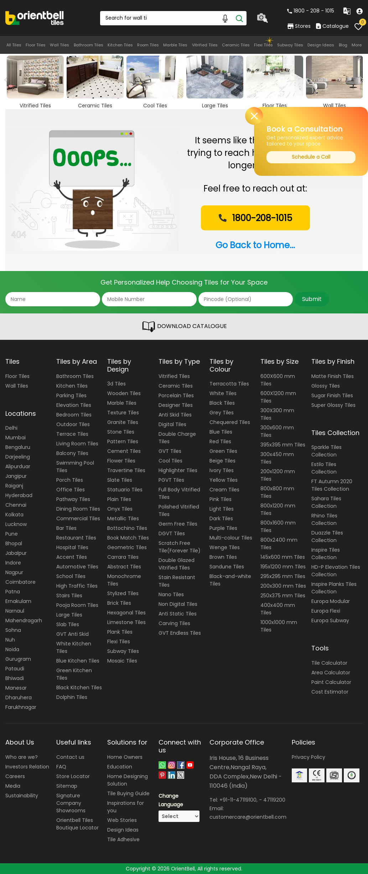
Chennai (15, 504)
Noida (12, 649)
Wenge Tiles (224, 547)
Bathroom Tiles (88, 45)
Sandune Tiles (226, 566)
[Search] (239, 18)
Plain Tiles (119, 499)
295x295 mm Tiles (282, 576)
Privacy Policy (308, 757)
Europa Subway (330, 620)
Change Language (171, 800)
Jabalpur (16, 553)
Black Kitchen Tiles (79, 687)
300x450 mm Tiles (277, 458)
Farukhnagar (20, 707)
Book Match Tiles (128, 537)
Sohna (13, 630)
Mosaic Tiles (122, 660)
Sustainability (21, 795)
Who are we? (21, 757)
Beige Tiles (222, 460)
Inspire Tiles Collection (325, 553)
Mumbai (15, 437)
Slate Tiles (119, 480)
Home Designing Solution (127, 780)
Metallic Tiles (123, 518)
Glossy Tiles (325, 385)
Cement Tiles (124, 451)
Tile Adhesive (123, 839)
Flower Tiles (121, 460)
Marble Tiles (175, 45)
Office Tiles (70, 489)
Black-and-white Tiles (230, 580)
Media (12, 785)
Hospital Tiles (72, 547)
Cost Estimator (329, 691)
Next (360, 80)
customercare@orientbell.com (247, 817)
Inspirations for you (125, 806)
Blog (343, 45)
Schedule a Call (311, 156)
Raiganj (14, 485)
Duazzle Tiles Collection (327, 536)
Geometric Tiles (127, 547)
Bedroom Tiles (74, 414)
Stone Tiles (120, 431)
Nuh (10, 639)
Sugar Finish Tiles (332, 395)
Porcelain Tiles (176, 395)
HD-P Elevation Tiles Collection (335, 570)
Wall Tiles (59, 45)
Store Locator (73, 776)
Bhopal (13, 543)
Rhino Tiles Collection (324, 519)
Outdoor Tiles (73, 424)
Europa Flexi (325, 610)
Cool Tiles (170, 460)
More (357, 45)
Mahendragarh (23, 620)
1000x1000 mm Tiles (278, 626)
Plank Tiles (120, 631)
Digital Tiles (172, 424)
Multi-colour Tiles (230, 537)
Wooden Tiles (124, 393)
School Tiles (70, 576)
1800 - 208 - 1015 (310, 10)
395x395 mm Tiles (282, 444)
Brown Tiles (223, 557)
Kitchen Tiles (120, 45)
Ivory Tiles (221, 470)
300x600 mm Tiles (277, 431)
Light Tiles (221, 508)
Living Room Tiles (77, 443)
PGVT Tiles (171, 480)
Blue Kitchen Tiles (77, 660)
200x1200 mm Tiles (277, 475)
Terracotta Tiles (229, 383)
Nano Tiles (171, 594)
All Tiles (13, 45)
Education (119, 766)
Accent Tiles (71, 557)
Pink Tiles (220, 499)
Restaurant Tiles (76, 537)
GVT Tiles (170, 451)
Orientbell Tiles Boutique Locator (77, 824)
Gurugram (18, 659)
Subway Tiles (290, 45)
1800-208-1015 (254, 218)
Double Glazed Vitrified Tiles (177, 564)
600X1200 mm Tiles (278, 397)
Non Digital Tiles (178, 604)
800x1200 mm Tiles (277, 509)
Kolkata (14, 514)
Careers (15, 776)
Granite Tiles (122, 422)
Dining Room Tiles (78, 508)
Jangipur (16, 476)
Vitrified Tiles (205, 45)
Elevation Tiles (73, 405)
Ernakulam (18, 601)
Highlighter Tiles (178, 470)
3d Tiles (116, 383)
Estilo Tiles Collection (324, 468)
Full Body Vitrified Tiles (179, 493)
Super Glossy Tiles (333, 405)
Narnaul (14, 610)
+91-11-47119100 (237, 799)
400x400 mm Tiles (277, 609)
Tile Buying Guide (128, 793)
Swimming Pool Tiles (75, 466)
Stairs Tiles (69, 595)
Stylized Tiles (123, 593)
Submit (312, 299)
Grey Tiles (221, 412)
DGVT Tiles (172, 533)
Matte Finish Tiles (332, 376)
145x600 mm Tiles (282, 557)
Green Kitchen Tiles (74, 674)
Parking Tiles (71, 395)
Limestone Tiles (126, 622)
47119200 (274, 799)
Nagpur (14, 572)
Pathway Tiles (73, 499)
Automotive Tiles (77, 566)
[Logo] (34, 17)
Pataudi (14, 668)
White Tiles (223, 393)
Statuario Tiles (124, 489)
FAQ (61, 766)
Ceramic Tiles (236, 45)
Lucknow (16, 524)
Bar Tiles (66, 528)
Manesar (16, 687)
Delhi (11, 427)
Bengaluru (17, 447)
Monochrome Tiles (124, 580)
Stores (299, 26)
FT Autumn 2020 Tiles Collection (331, 485)
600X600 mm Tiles (277, 380)
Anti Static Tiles (178, 613)
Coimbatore (20, 582)
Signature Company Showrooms (70, 803)
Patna (12, 591)
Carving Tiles (174, 623)
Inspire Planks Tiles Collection (334, 588)
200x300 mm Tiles (283, 585)
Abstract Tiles (124, 566)
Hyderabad (18, 495)
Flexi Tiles (263, 45)
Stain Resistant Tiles (177, 581)
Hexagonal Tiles (126, 612)
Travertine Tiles (126, 470)
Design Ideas (320, 45)
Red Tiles (220, 441)
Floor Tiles (36, 45)
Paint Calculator (331, 682)
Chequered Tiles (229, 422)
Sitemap (66, 785)
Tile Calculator (329, 662)
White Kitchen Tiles (73, 647)
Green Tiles (223, 451)
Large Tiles (69, 614)
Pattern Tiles (122, 441)
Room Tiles (148, 45)
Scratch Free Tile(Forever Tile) (180, 547)
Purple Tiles (223, 528)
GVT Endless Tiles (180, 633)
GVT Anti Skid (72, 634)
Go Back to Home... (255, 245)
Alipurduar (17, 466)
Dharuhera (18, 697)
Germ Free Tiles (178, 523)
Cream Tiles (224, 489)
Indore (13, 562)
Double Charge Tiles (177, 437)
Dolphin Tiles (71, 697)
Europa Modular (330, 601)
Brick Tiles (119, 603)
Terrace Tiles (72, 434)
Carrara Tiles (123, 557)
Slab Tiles (67, 624)
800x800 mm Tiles (277, 492)
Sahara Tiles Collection (326, 502)
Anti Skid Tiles (175, 414)
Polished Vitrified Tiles (179, 510)
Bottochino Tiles (127, 528)
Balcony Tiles (72, 453)
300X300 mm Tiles (277, 414)
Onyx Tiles (120, 508)
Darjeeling (17, 456)
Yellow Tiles (223, 480)
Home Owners (124, 757)
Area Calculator (330, 672)
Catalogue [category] (332, 26)
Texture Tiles (123, 412)
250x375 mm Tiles (282, 595)
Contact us (70, 757)
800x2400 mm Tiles (278, 543)
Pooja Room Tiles (77, 605)
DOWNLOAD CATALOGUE (184, 327)
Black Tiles (222, 403)
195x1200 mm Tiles (283, 566)
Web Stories (122, 820)
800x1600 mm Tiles (278, 526)
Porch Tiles (69, 480)
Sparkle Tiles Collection (326, 451)
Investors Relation (27, 766)
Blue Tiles (220, 431)
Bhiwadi (14, 678)
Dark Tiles (221, 518)
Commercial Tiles (78, 518)
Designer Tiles (176, 405)
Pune (11, 533)
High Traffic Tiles (77, 585)
